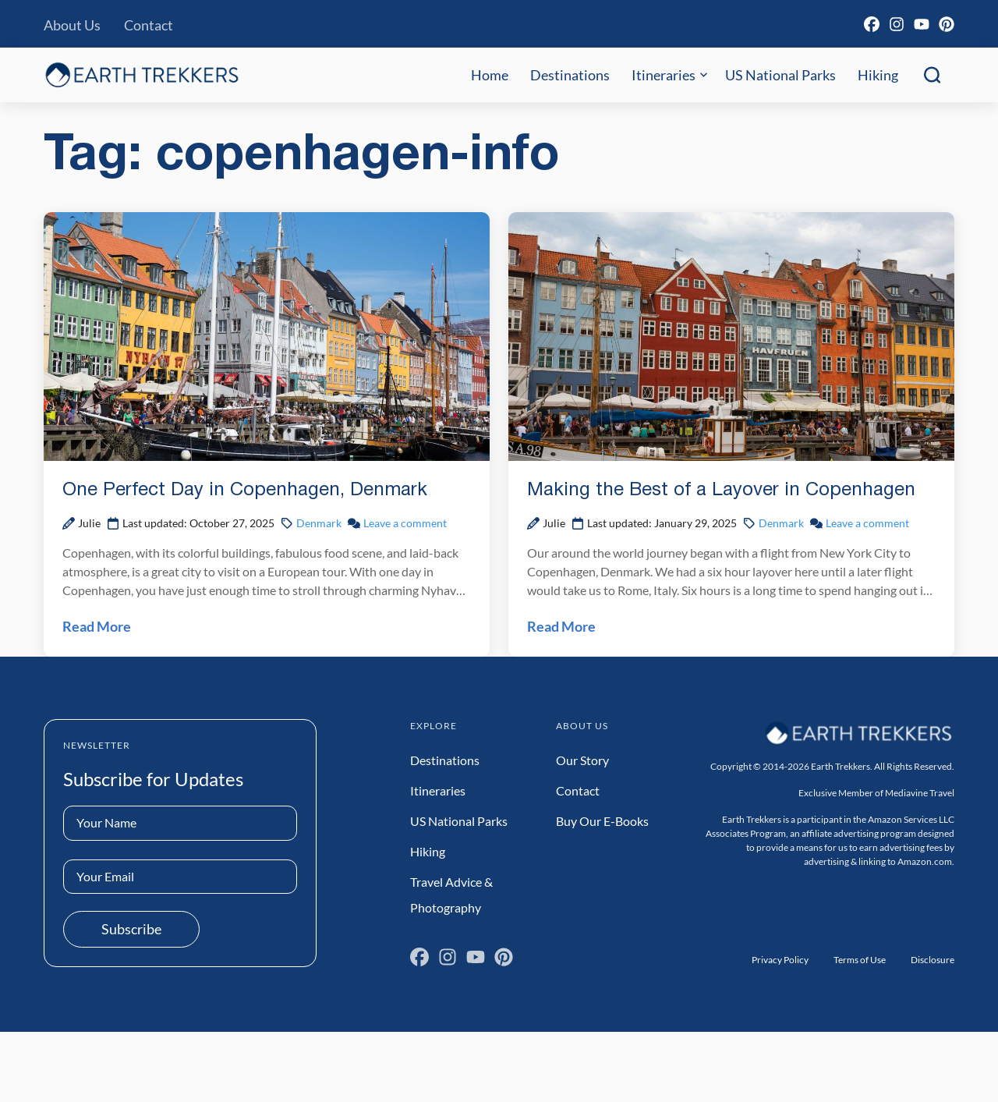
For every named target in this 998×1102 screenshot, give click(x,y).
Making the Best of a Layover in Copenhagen (721, 490)
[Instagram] (896, 24)
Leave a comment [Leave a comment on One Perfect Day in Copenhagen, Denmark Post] (405, 523)
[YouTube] (921, 24)
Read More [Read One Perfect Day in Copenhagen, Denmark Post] (96, 626)
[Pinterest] (946, 24)
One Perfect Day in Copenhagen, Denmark (244, 490)
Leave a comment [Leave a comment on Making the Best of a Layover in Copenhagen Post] (867, 523)
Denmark (319, 523)
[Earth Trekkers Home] (142, 74)
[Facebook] (871, 24)
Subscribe (131, 928)
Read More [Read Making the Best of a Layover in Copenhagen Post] (561, 626)
